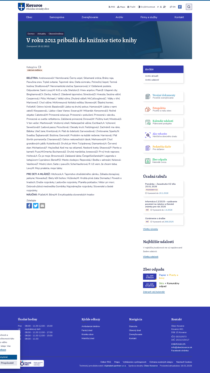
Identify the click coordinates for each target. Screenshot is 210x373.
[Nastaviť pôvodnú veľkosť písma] (161, 7)
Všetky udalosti (150, 256)
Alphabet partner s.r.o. (115, 365)
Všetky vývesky (150, 229)
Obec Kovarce (151, 365)
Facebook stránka (180, 350)
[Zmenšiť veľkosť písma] (158, 7)
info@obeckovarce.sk (181, 347)
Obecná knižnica (34, 70)
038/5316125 (178, 344)
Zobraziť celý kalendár (154, 291)
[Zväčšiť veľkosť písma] (164, 7)
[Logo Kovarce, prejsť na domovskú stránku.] (33, 7)
